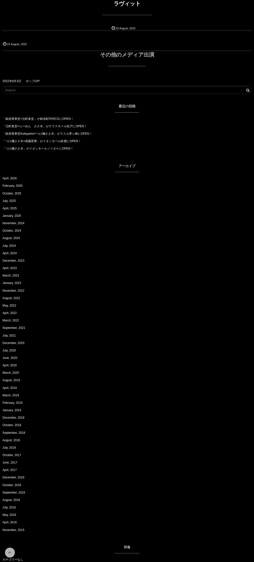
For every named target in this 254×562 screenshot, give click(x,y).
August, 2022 (11, 298)
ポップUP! (33, 81)
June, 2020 (9, 358)
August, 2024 (11, 238)
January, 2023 (11, 283)
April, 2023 (9, 268)
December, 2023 (13, 260)
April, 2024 (9, 253)
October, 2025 (11, 193)
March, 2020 (10, 373)
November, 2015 (13, 530)
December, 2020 (13, 343)
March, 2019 (10, 395)
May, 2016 (9, 515)
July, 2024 (9, 246)
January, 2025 (11, 216)
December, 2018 (13, 417)
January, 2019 (11, 410)
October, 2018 (11, 425)
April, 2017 (9, 470)
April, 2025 (9, 208)
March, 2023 (10, 275)
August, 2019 (11, 380)
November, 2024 (13, 223)
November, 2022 (13, 290)
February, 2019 (12, 403)
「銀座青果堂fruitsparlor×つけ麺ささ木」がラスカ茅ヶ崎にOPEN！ (47, 133)
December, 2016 (13, 477)
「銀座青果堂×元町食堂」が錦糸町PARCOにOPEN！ (38, 119)
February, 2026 (12, 185)
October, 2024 (11, 230)
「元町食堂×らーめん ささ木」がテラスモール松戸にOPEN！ (44, 126)
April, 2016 (9, 522)
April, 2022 (9, 313)
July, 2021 (9, 335)
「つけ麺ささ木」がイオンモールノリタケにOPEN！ (37, 148)
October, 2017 (11, 455)
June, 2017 (9, 462)
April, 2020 (9, 365)
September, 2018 (13, 433)
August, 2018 (11, 440)
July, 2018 (9, 447)
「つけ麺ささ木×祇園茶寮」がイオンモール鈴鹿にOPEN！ (41, 141)
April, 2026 (9, 178)
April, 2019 (9, 388)
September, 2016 (13, 492)
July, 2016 (9, 507)
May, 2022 (9, 305)
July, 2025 (9, 201)
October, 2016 (11, 485)
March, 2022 (10, 320)
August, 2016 (11, 500)
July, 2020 (9, 350)
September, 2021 (13, 328)
